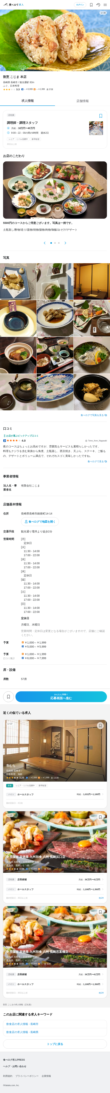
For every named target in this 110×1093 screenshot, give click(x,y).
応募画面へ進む (61, 696)
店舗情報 (82, 101)
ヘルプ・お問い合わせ (14, 1066)
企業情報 (46, 1076)
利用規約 (7, 1076)
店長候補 (22, 879)
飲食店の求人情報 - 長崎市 (22, 1024)
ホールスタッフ (25, 794)
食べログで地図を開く (42, 521)
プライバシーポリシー (27, 1076)
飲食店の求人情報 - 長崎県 (22, 1032)
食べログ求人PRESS (14, 1059)
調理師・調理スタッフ (22, 122)
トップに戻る (55, 1044)
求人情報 (27, 100)
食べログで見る (96, 461)
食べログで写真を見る (92, 415)
